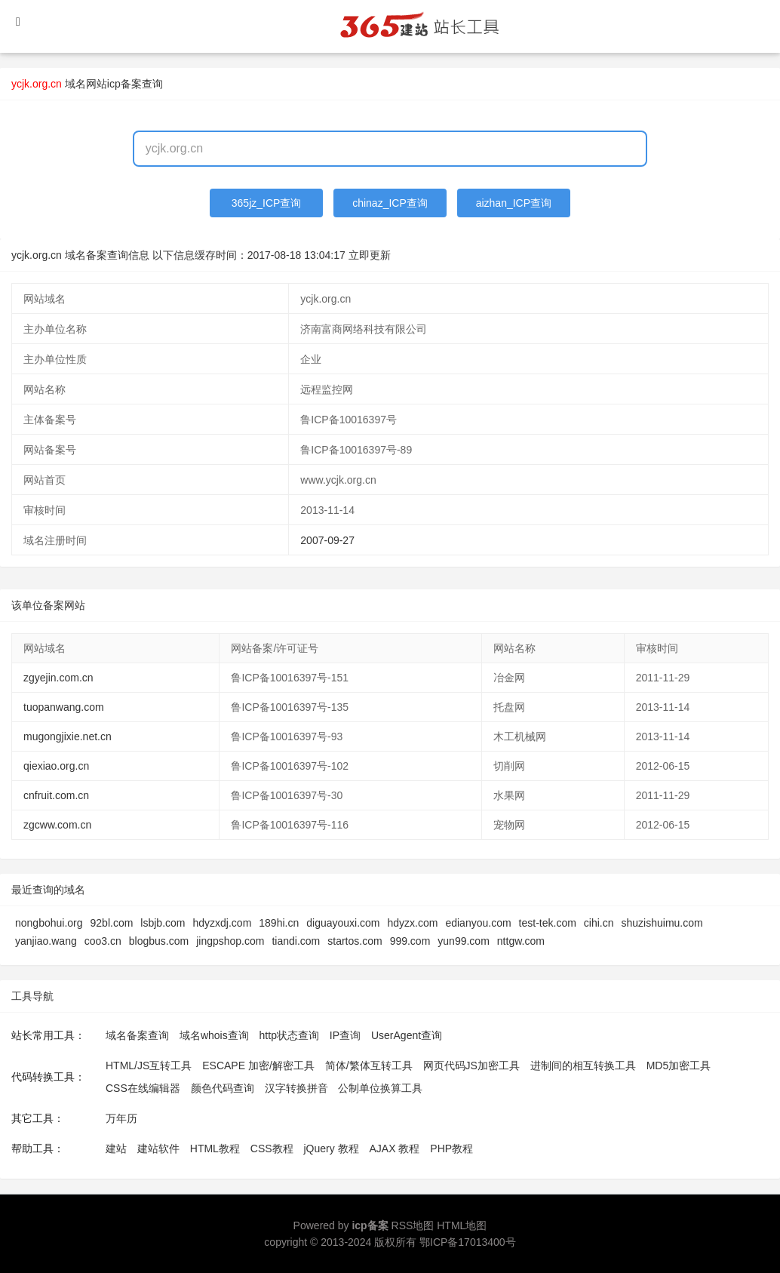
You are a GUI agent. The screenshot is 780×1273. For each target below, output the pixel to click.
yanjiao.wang (46, 941)
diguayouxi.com (342, 923)
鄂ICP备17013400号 (467, 1242)
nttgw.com (521, 941)
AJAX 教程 (395, 1148)
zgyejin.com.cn (58, 678)
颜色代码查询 (222, 1088)
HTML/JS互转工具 (149, 1065)
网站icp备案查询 (124, 84)
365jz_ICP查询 (267, 203)
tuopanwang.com (63, 707)
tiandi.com (296, 941)
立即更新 (370, 255)
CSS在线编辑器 (143, 1088)
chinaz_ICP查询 (390, 203)
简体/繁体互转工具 (369, 1065)
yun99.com (463, 941)
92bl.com (112, 923)
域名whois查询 (214, 1035)
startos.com (354, 941)
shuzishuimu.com (662, 923)
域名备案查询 (137, 1035)
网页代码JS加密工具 (471, 1065)
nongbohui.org (49, 923)
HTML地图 (462, 1225)
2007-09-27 (327, 540)
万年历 (121, 1118)
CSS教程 (271, 1148)
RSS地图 (413, 1225)
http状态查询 (289, 1035)
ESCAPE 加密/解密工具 (258, 1065)
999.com (410, 941)
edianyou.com (478, 923)
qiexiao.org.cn (56, 766)
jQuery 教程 (330, 1148)
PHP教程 (451, 1148)
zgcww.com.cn (57, 825)
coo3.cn (102, 941)
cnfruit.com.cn (56, 795)
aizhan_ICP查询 (513, 203)
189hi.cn (279, 923)
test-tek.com (547, 923)
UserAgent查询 (406, 1035)
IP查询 (345, 1035)
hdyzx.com (413, 923)
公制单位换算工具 (380, 1088)
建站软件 (158, 1148)
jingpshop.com (230, 941)
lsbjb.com (162, 923)
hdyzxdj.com (221, 923)
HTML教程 (215, 1148)
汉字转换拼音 (296, 1088)
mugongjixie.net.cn (67, 736)
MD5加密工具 (678, 1065)
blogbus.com (159, 941)
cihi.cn (599, 923)
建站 (116, 1148)
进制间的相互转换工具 (583, 1065)
